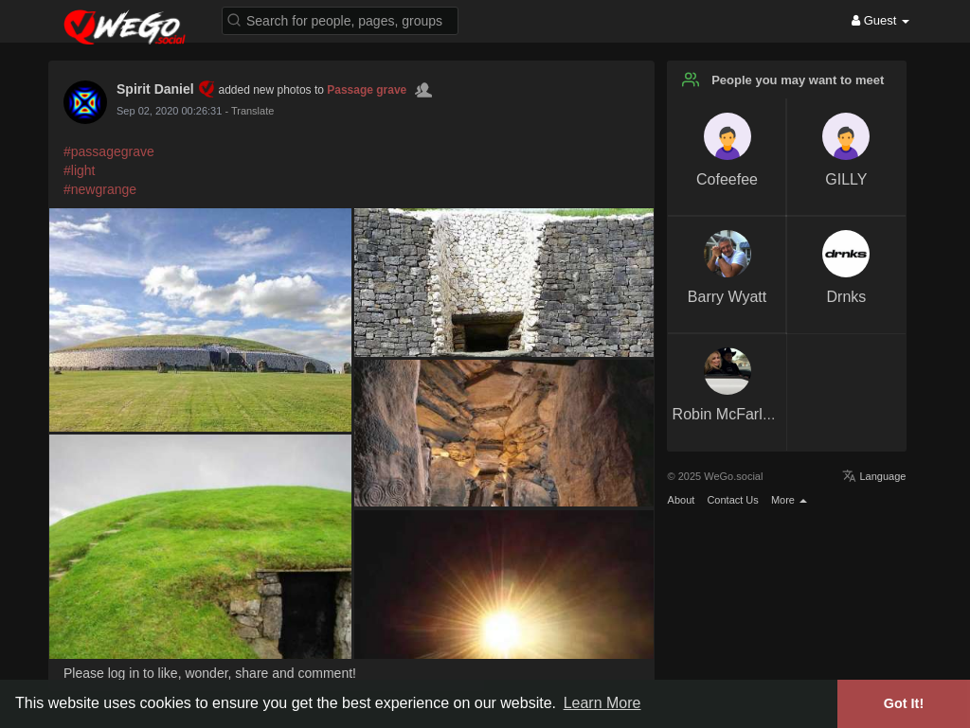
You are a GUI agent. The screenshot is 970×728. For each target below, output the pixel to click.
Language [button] (874, 476)
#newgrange (99, 189)
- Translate (249, 110)
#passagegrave (108, 151)
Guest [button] (880, 20)
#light (79, 170)
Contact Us (732, 500)
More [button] (789, 500)
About (681, 500)
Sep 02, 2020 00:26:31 (169, 110)
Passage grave (366, 90)
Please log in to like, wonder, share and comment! (209, 673)
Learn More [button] (602, 703)
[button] (340, 19)
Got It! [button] (904, 703)
